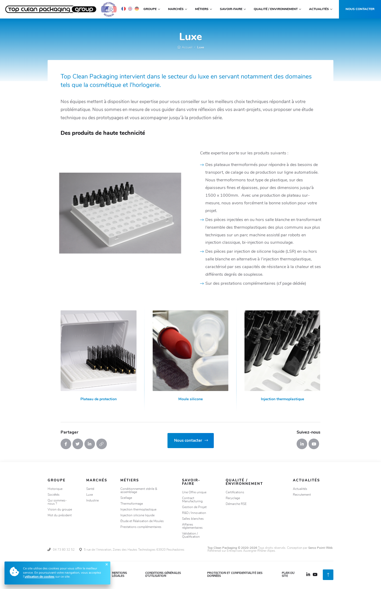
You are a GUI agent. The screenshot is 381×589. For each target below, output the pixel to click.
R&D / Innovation (194, 513)
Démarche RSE (236, 504)
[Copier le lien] (101, 444)
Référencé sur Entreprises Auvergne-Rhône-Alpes (241, 551)
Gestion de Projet (194, 507)
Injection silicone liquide (137, 515)
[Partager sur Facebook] (66, 444)
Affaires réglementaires (192, 526)
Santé (90, 489)
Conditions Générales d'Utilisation (163, 575)
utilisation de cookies (40, 576)
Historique (55, 489)
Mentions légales (119, 575)
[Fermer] (106, 564)
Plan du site (288, 575)
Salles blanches (193, 519)
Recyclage (233, 498)
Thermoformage (131, 503)
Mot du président (60, 515)
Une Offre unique (194, 492)
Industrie (92, 500)
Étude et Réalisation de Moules (142, 521)
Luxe (200, 47)
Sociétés (54, 494)
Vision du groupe (60, 509)
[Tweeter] (77, 444)
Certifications (235, 492)
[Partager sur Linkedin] (89, 444)
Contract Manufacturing (192, 500)
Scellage (126, 498)
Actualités (300, 489)
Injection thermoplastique (138, 509)
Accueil (184, 47)
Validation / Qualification (191, 535)
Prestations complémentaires (140, 527)
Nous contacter (360, 9)
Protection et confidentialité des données (234, 575)
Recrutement (302, 494)
